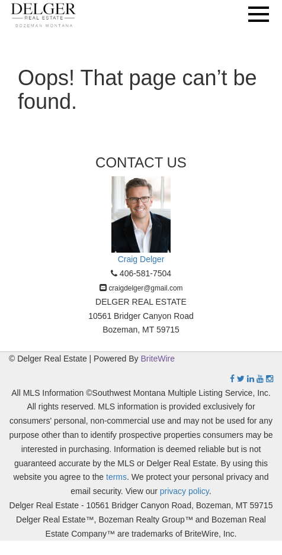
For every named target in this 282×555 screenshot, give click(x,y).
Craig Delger (141, 259)
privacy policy (184, 491)
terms (116, 477)
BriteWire (158, 358)
